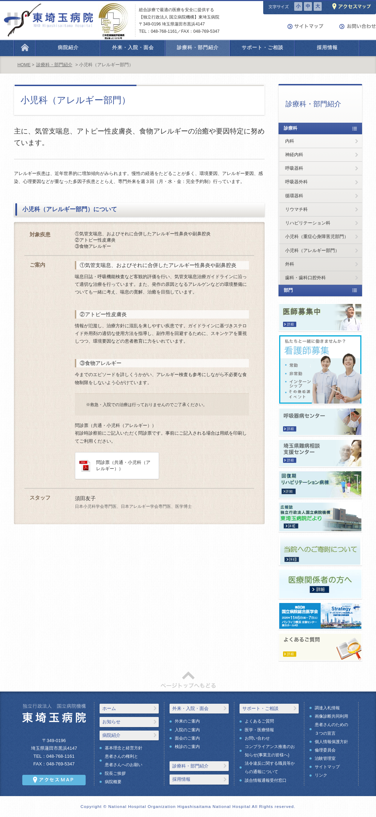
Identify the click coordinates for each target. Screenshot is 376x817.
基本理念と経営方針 (123, 748)
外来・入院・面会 (190, 708)
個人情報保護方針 (331, 741)
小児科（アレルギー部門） (312, 250)
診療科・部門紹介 (54, 64)
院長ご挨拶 (115, 773)
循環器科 (294, 195)
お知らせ (111, 721)
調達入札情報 (327, 707)
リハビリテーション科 (307, 223)
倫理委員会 (325, 750)
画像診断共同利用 (331, 716)
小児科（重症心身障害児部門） (316, 236)
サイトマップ (327, 766)
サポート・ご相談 (260, 708)
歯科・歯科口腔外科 (305, 277)
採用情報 (181, 779)
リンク (321, 775)
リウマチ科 (296, 209)
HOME (24, 64)
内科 (289, 141)
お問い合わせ (257, 738)
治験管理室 (325, 758)
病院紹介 (111, 735)
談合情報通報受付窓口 (266, 780)
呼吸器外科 (296, 181)
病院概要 (113, 781)
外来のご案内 (187, 721)
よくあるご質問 (259, 721)
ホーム (109, 708)
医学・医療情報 (259, 729)
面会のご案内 (187, 738)
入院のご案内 (187, 729)
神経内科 (294, 154)
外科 (289, 264)
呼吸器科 (294, 168)
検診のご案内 (187, 746)
